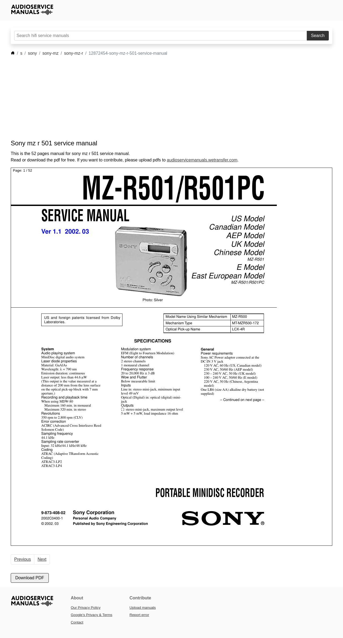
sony (32, 53)
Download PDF (29, 578)
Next (42, 559)
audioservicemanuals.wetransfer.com (202, 160)
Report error (139, 615)
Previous (22, 559)
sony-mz (50, 53)
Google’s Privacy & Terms (91, 615)
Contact (77, 622)
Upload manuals (142, 608)
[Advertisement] (163, 97)
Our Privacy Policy (85, 608)
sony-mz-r (73, 53)
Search (318, 35)
